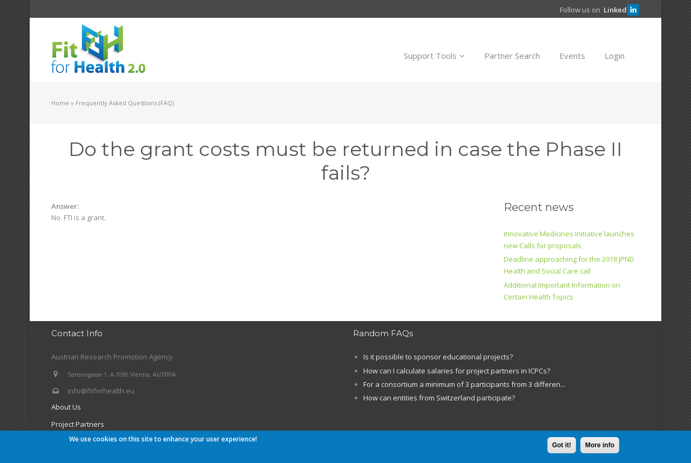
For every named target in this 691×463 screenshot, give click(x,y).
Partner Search (512, 55)
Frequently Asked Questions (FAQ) (125, 103)
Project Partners (77, 424)
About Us (66, 407)
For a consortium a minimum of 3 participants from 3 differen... (464, 384)
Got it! (561, 446)
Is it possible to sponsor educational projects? (438, 357)
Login (615, 55)
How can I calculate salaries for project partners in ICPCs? (456, 371)
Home (60, 103)
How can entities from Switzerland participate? (439, 398)
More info (599, 446)
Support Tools (434, 55)
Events (572, 55)
